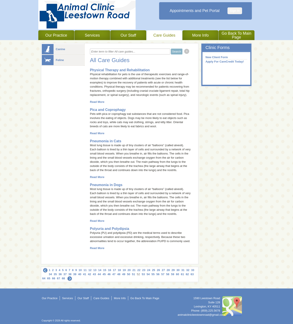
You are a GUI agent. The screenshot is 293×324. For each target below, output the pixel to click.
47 (113, 274)
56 (157, 274)
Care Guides (164, 35)
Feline (53, 60)
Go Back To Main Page (236, 35)
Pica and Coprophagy (108, 110)
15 (104, 270)
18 (119, 270)
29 (173, 270)
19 (124, 270)
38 (69, 274)
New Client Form (216, 57)
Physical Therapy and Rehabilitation (120, 70)
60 (177, 274)
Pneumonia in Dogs (106, 185)
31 (182, 270)
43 (94, 274)
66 (53, 278)
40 (79, 274)
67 (58, 278)
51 (133, 274)
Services (92, 35)
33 (192, 270)
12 (89, 270)
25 (153, 270)
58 (167, 274)
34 (50, 274)
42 (89, 274)
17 (114, 270)
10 (80, 270)
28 (168, 270)
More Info (200, 35)
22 (138, 270)
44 (99, 274)
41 (84, 274)
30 (177, 270)
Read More (97, 101)
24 (148, 270)
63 (192, 274)
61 (182, 274)
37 (64, 274)
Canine (53, 49)
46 (109, 274)
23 (143, 270)
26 (158, 270)
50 (128, 274)
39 (74, 274)
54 (148, 274)
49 (123, 274)
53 (143, 274)
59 (172, 274)
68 (63, 278)
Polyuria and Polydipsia (109, 229)
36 (60, 274)
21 (133, 270)
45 (104, 274)
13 (94, 270)
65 (48, 278)
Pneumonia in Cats (105, 141)
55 (153, 274)
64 (43, 278)
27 (163, 270)
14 (99, 270)
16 (109, 270)
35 (55, 274)
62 (187, 274)
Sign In (235, 10)
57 (162, 274)
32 (187, 270)
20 (129, 270)
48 (118, 274)
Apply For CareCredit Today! (224, 61)
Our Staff (128, 35)
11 (85, 270)
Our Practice (56, 35)
